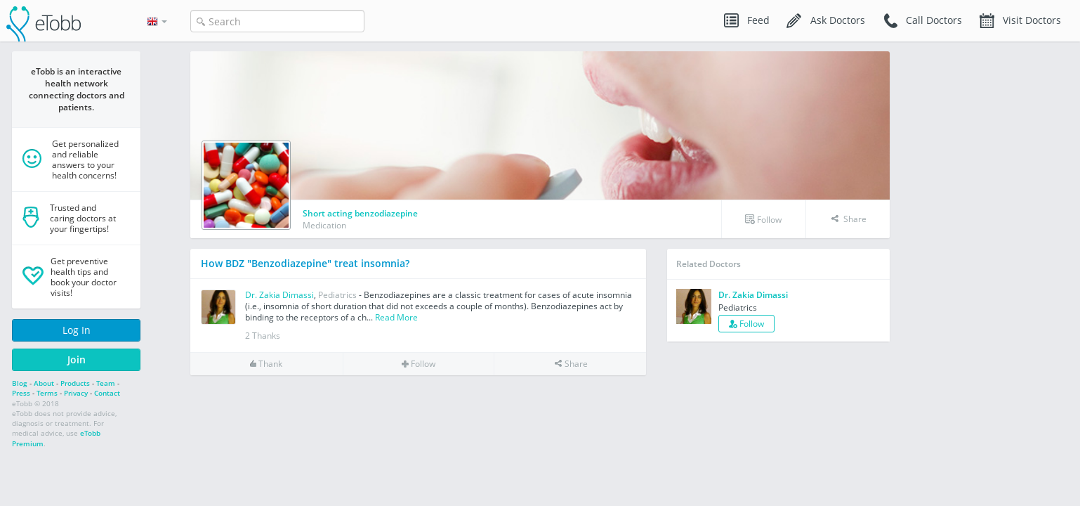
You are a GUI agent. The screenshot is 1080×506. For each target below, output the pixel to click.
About (44, 383)
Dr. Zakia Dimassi (279, 295)
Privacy (76, 393)
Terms (47, 393)
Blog (19, 383)
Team (105, 383)
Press (21, 393)
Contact (107, 393)
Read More (396, 317)
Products (75, 383)
